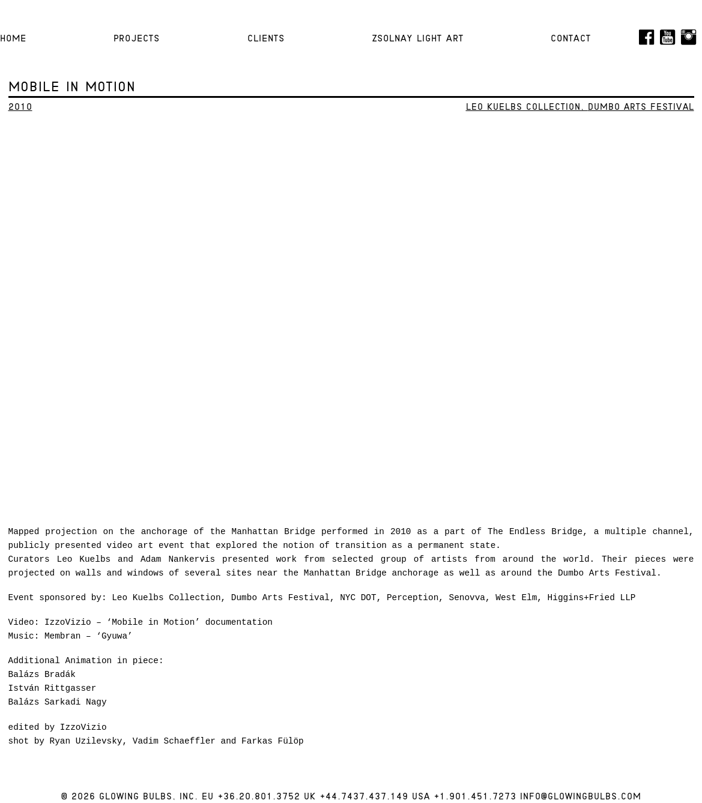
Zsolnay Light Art (418, 39)
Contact (571, 39)
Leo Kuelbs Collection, (527, 108)
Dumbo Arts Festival (641, 108)
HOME (13, 39)
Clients (266, 39)
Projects (136, 39)
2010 (20, 108)
